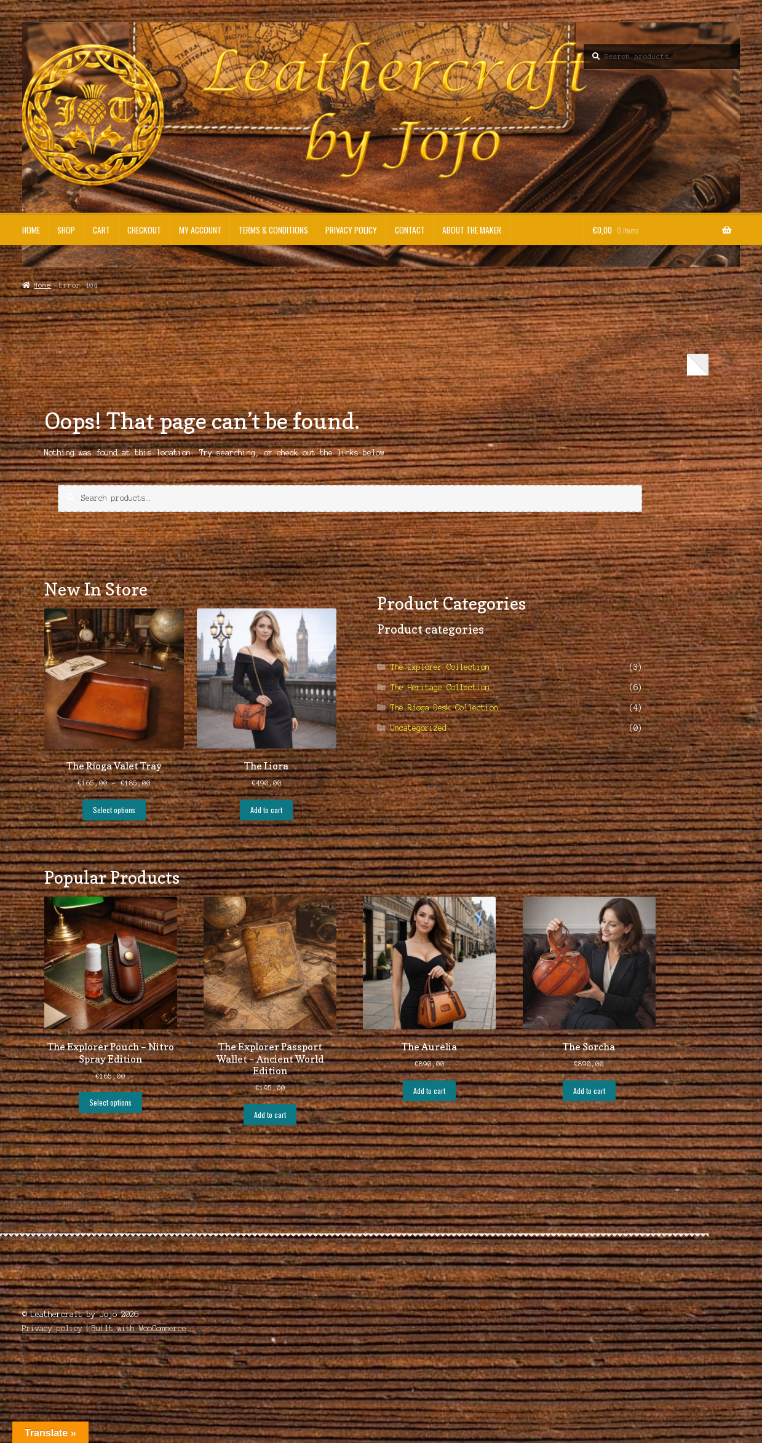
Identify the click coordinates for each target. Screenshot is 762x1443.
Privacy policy (351, 230)
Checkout (144, 230)
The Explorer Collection (440, 667)
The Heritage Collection (440, 687)
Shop (66, 230)
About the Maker (471, 230)
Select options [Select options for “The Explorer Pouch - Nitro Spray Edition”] (110, 1102)
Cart (101, 230)
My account (200, 230)
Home (31, 230)
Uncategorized (418, 728)
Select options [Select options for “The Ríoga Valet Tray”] (114, 809)
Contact (410, 230)
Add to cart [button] (266, 809)
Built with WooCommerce (139, 1328)
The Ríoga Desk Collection (444, 708)
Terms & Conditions (273, 230)
